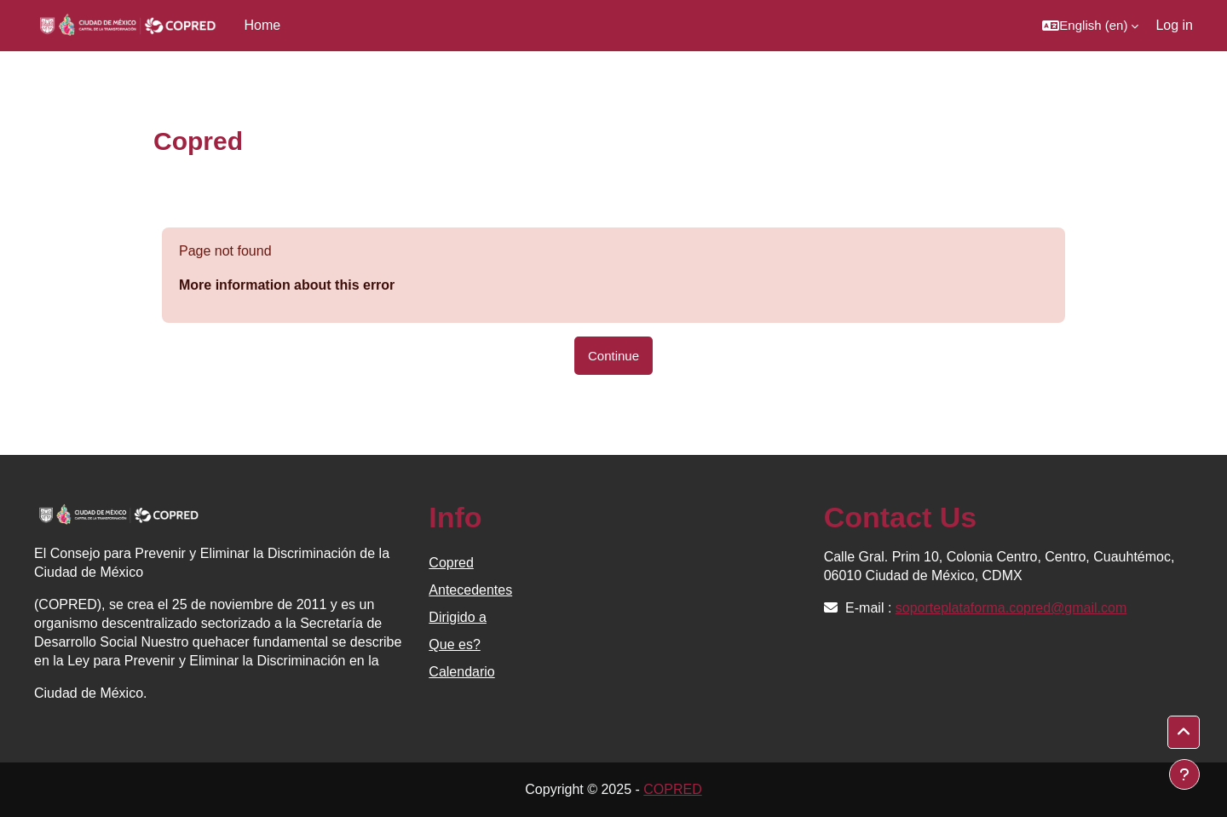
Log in (1174, 25)
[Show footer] (1184, 774)
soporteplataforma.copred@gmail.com (1011, 608)
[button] (1090, 25)
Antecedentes (470, 590)
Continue (613, 355)
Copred (451, 562)
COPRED (672, 789)
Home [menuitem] (263, 25)
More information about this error (287, 285)
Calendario (461, 672)
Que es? (454, 644)
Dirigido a (458, 617)
